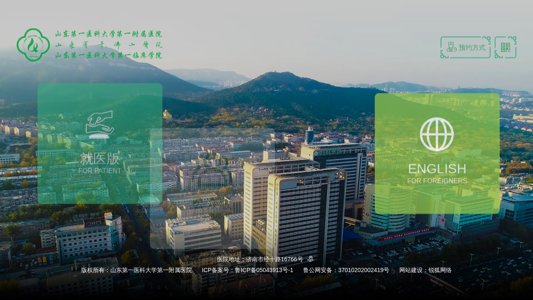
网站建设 (411, 270)
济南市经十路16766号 (281, 259)
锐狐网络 (440, 270)
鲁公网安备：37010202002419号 (346, 270)
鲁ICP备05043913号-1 (264, 270)
